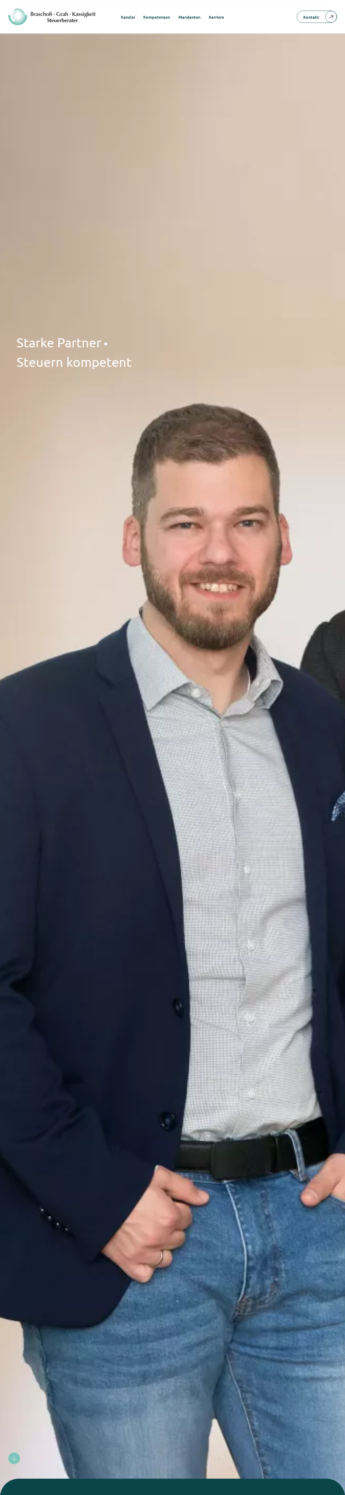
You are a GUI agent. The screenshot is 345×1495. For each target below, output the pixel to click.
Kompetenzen (156, 17)
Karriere (216, 17)
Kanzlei (128, 17)
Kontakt (320, 17)
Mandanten (189, 17)
